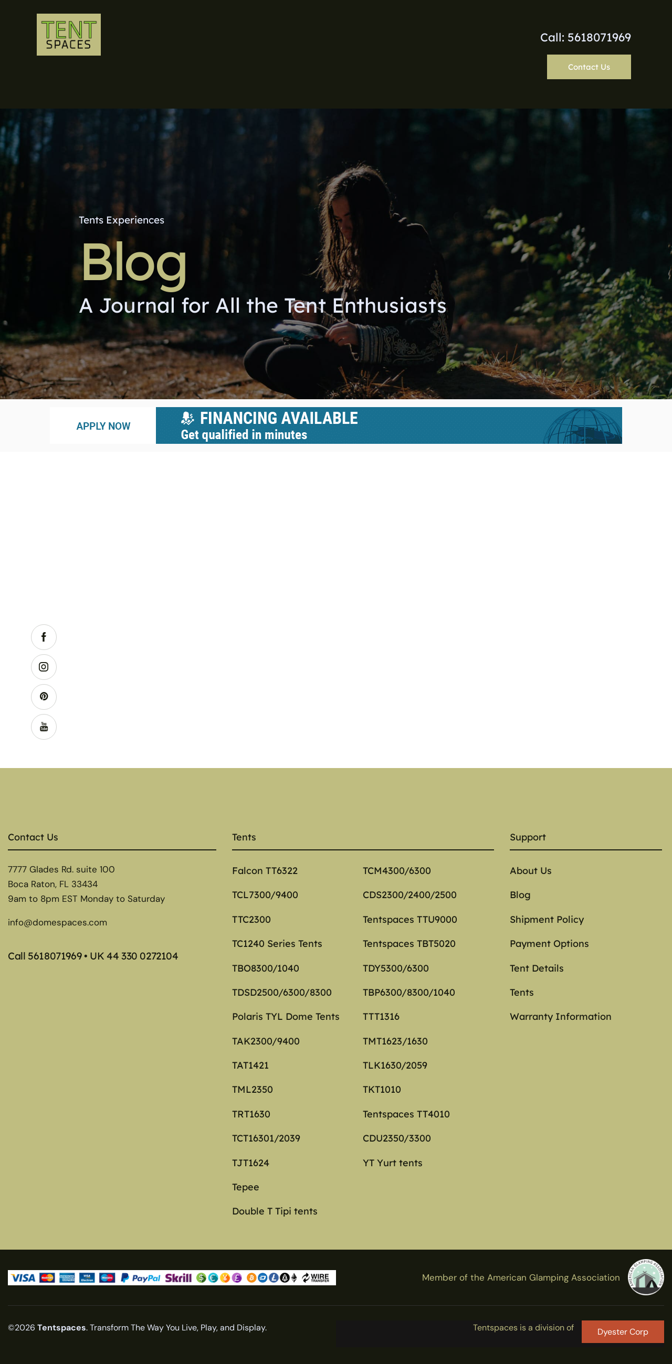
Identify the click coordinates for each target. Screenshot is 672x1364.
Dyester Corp (622, 1331)
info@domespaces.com (57, 922)
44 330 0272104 (142, 956)
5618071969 (54, 956)
